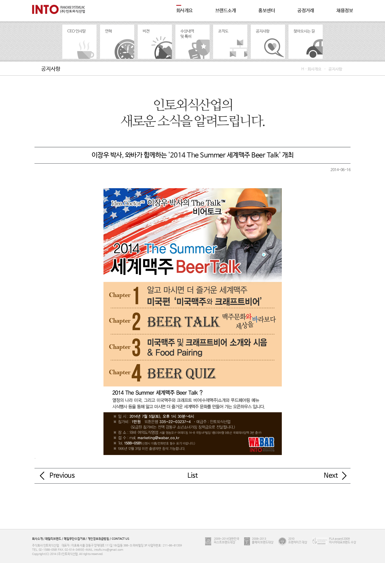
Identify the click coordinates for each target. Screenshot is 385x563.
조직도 (230, 41)
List (192, 475)
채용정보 (344, 10)
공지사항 (268, 41)
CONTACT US (120, 539)
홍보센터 (266, 10)
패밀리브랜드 (52, 539)
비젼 (154, 41)
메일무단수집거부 (74, 539)
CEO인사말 (79, 41)
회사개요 (184, 10)
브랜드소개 (225, 10)
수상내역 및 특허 (192, 41)
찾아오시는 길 (305, 41)
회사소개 (37, 539)
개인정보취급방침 (98, 539)
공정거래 (305, 10)
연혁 (117, 41)
